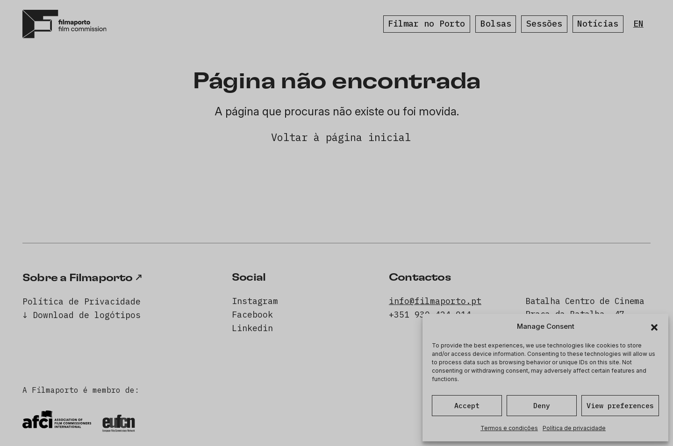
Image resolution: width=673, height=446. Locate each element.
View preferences (620, 405)
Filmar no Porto (426, 23)
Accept (467, 405)
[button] (654, 326)
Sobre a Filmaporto (77, 278)
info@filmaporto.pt (435, 301)
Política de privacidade (574, 428)
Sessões (544, 23)
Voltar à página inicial (341, 137)
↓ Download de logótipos (81, 315)
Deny (541, 405)
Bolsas (495, 23)
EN (638, 23)
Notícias (597, 23)
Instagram (255, 301)
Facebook (252, 314)
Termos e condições (509, 428)
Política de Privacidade (81, 301)
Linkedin (252, 328)
